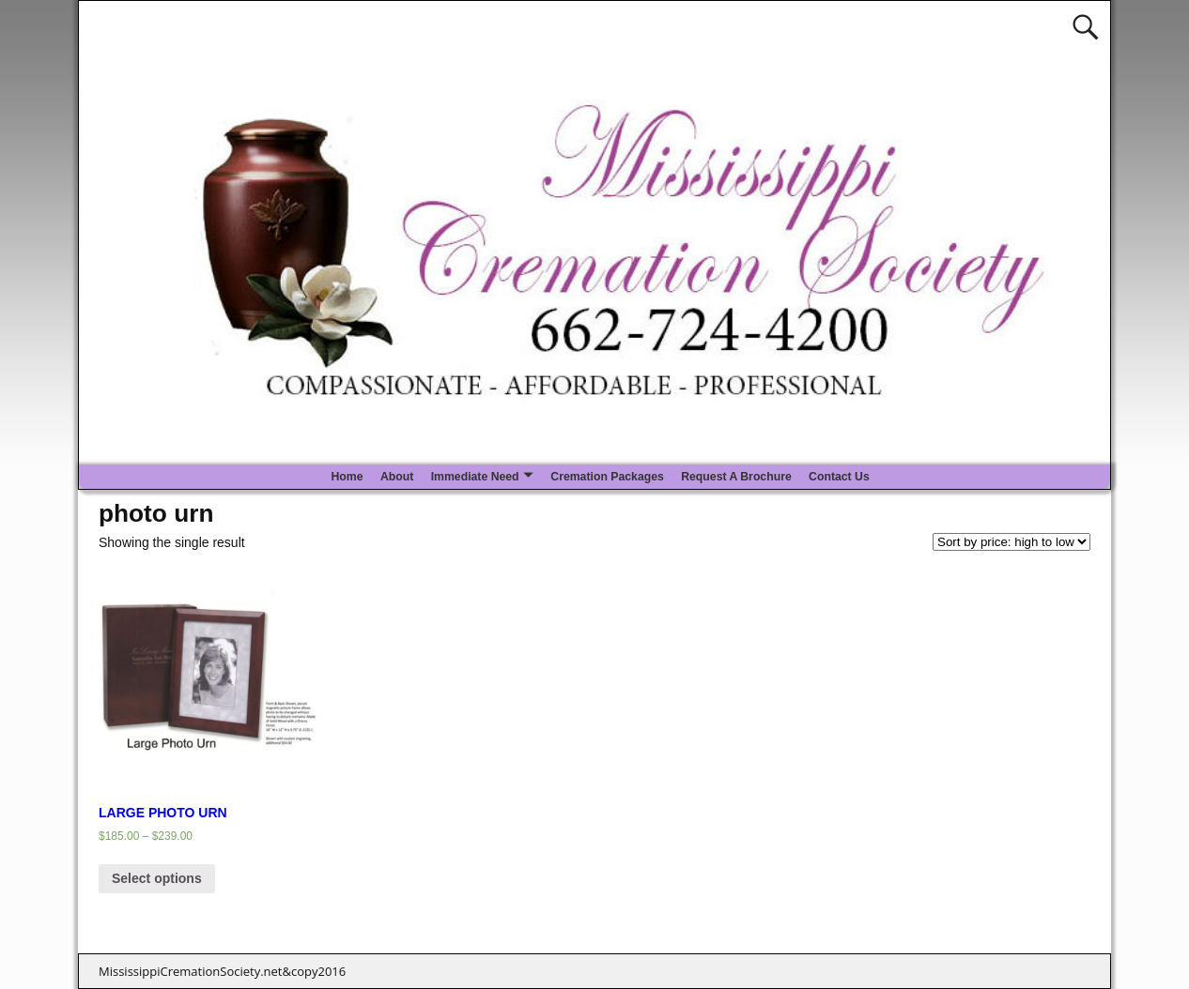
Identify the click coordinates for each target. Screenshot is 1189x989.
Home (347, 476)
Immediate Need (475, 476)
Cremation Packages (607, 476)
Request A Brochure (736, 476)
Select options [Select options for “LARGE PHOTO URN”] (157, 878)
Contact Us (839, 476)
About (396, 476)
